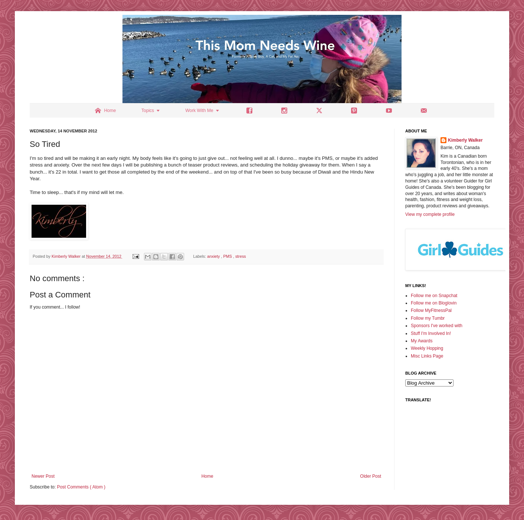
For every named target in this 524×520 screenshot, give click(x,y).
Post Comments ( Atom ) (81, 487)
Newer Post (43, 476)
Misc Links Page (427, 356)
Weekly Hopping (427, 348)
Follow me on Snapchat (434, 295)
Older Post (370, 476)
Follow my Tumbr (428, 318)
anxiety (214, 256)
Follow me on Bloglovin (433, 303)
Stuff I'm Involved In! (431, 333)
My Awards (421, 340)
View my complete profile (430, 214)
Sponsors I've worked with (436, 325)
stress (240, 256)
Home (207, 476)
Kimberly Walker (465, 140)
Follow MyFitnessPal (431, 310)
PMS (228, 256)
